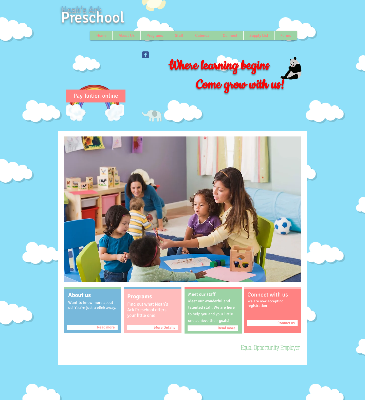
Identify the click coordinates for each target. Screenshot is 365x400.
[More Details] (152, 327)
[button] (182, 209)
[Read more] (92, 327)
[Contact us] (272, 323)
